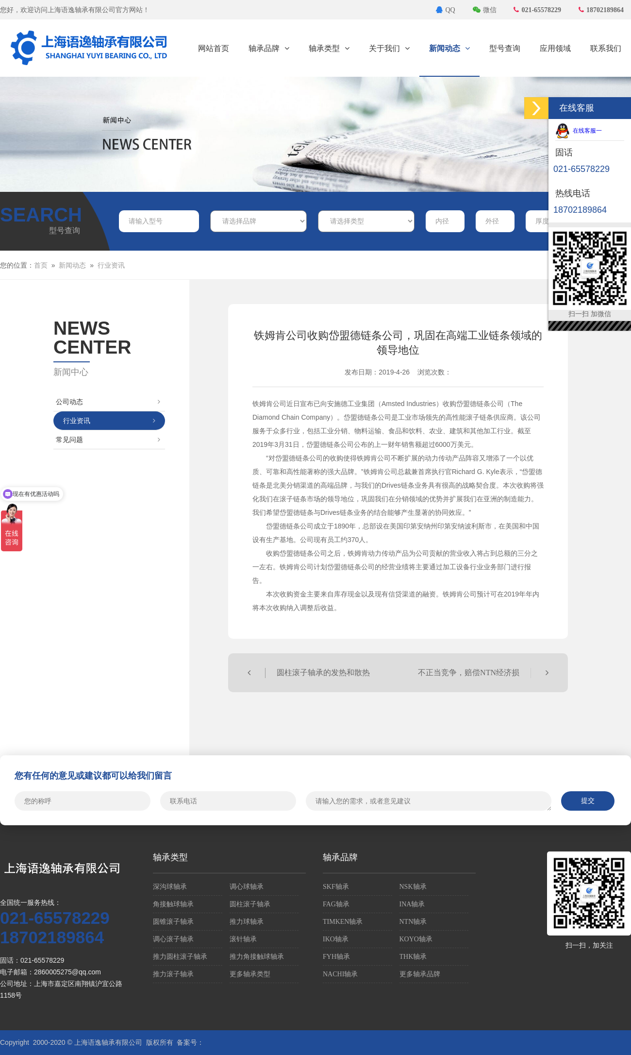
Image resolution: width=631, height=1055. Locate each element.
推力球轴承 (247, 921)
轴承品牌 (269, 48)
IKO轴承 (336, 939)
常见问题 (108, 439)
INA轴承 (412, 904)
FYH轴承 (336, 956)
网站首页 (213, 48)
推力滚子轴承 (173, 974)
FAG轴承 (336, 904)
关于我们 (389, 48)
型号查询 (504, 48)
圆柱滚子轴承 (250, 904)
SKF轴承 (336, 886)
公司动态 (108, 401)
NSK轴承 (413, 886)
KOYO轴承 (415, 939)
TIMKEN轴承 (343, 921)
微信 (485, 10)
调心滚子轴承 (173, 939)
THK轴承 (413, 956)
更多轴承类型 (250, 974)
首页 (41, 265)
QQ (445, 10)
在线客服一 (578, 130)
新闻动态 (449, 48)
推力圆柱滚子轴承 (180, 956)
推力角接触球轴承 (257, 956)
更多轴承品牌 (419, 974)
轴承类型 (329, 48)
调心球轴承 (247, 886)
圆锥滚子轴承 (173, 921)
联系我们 (605, 48)
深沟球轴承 (170, 886)
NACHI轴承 (340, 974)
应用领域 (555, 48)
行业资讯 (111, 265)
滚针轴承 (243, 939)
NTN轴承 (413, 921)
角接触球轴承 (173, 904)
